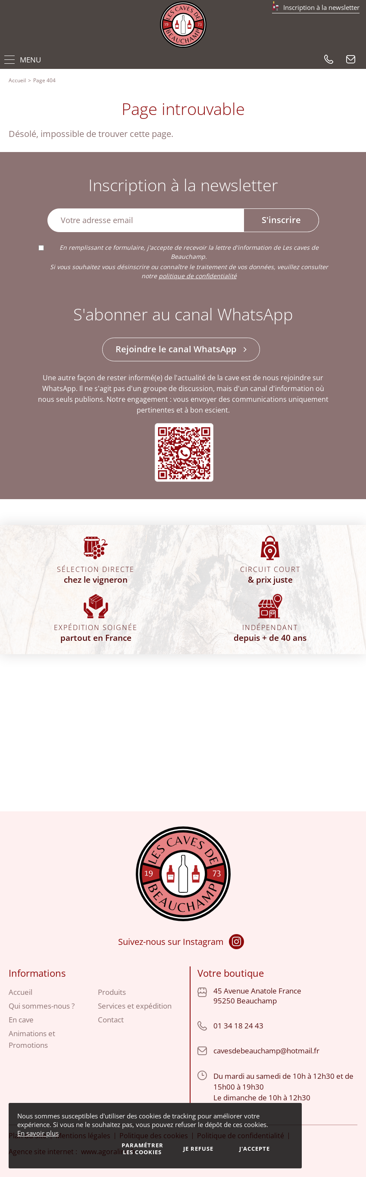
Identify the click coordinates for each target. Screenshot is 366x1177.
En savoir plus (38, 1133)
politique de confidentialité (198, 276)
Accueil (17, 80)
